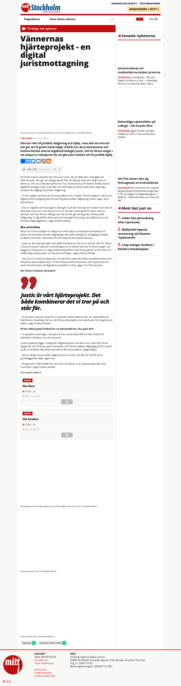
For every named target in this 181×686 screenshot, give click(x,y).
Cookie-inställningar (45, 675)
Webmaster (40, 669)
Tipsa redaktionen (44, 663)
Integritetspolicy (43, 672)
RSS (6, 682)
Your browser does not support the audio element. (41, 169)
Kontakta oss (41, 660)
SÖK (139, 19)
